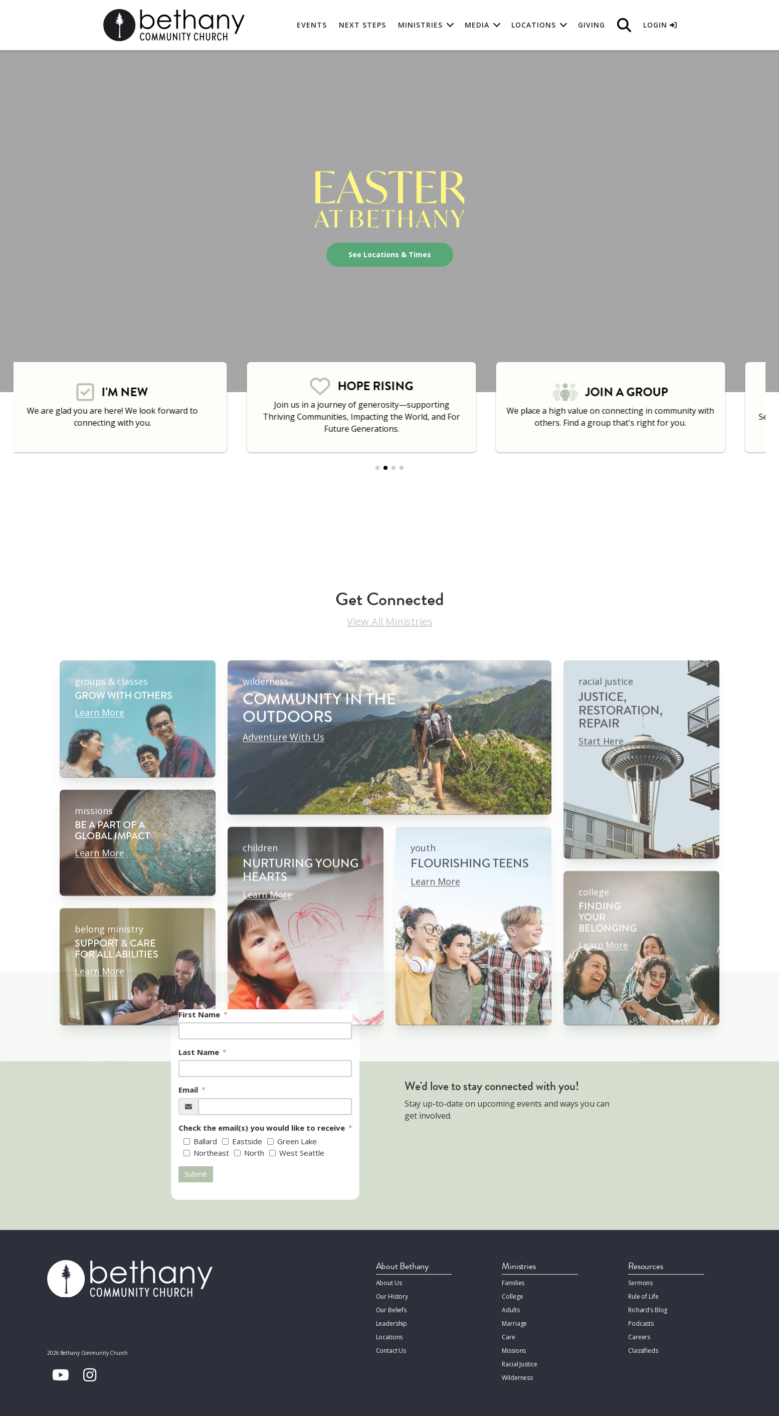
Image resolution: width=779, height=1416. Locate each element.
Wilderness (517, 1377)
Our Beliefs (391, 1310)
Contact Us (391, 1350)
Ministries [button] (420, 25)
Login (660, 25)
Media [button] (477, 25)
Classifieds (643, 1350)
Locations (389, 1337)
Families (513, 1283)
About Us (389, 1283)
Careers (639, 1337)
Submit (195, 1174)
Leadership (392, 1323)
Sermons (640, 1283)
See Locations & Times (389, 254)
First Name (200, 1014)
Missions (514, 1350)
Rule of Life (643, 1296)
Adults (510, 1310)
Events (312, 25)
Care (508, 1337)
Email (189, 1090)
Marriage (514, 1323)
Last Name (199, 1052)
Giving (591, 25)
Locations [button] (533, 25)
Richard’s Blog (647, 1310)
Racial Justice (519, 1364)
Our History (392, 1296)
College (512, 1296)
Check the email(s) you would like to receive (262, 1128)
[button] (377, 468)
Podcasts (641, 1323)
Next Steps (362, 25)
